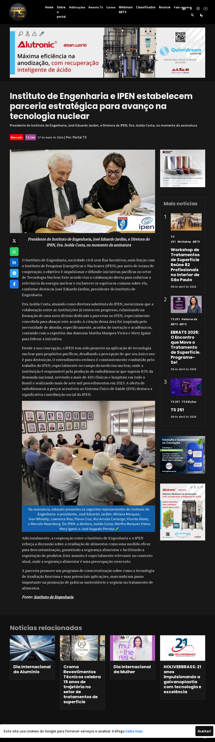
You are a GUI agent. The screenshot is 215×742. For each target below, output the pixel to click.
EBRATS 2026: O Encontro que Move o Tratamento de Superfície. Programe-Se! (185, 347)
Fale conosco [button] (182, 7)
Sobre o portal (61, 12)
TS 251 (175, 319)
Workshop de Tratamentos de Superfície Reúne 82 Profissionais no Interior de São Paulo (185, 265)
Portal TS (80, 137)
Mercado (17, 137)
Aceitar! (204, 731)
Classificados (146, 7)
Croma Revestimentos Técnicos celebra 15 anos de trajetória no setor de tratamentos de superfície (82, 684)
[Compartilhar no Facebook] (14, 284)
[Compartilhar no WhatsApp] (14, 251)
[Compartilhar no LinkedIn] (14, 262)
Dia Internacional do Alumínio (32, 669)
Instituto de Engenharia (53, 596)
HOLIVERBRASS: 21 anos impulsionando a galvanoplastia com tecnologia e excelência (182, 679)
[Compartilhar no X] (14, 240)
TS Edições (189, 401)
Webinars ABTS (126, 9)
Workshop (184, 241)
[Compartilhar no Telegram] (14, 273)
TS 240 (30, 137)
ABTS (196, 241)
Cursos (110, 7)
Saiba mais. (134, 731)
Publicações (77, 7)
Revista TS (96, 7)
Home (49, 7)
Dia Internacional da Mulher (132, 669)
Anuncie (165, 7)
